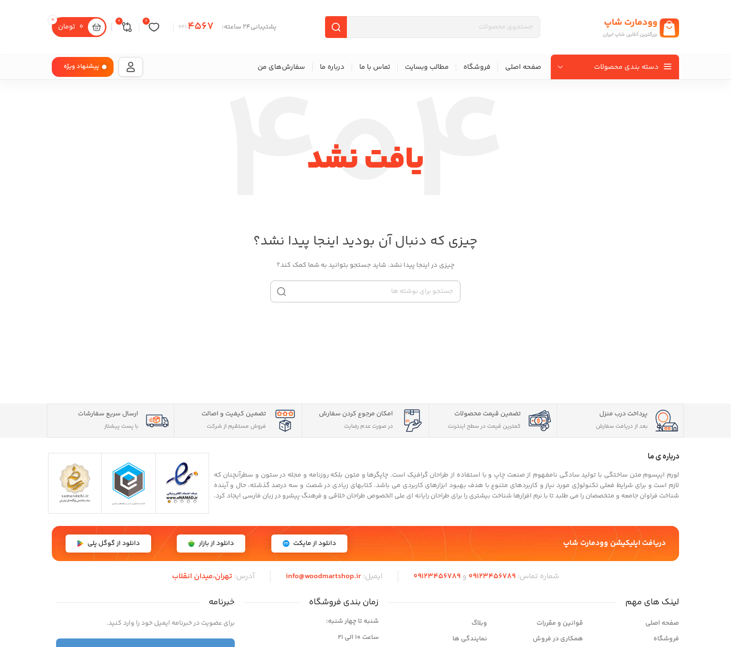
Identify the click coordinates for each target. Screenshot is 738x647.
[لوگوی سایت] (641, 27)
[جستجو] (365, 291)
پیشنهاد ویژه (81, 66)
